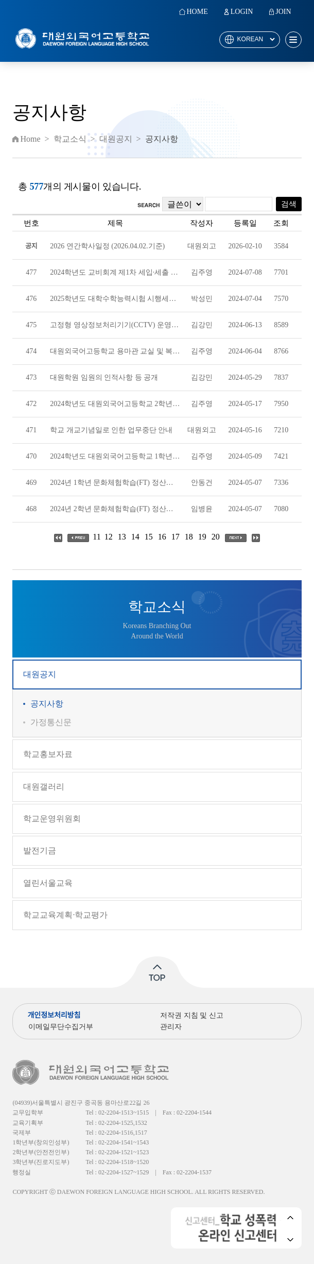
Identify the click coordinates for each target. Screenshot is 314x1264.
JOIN (283, 11)
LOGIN (242, 11)
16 (162, 536)
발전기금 (39, 850)
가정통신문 (51, 722)
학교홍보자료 (48, 754)
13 (122, 536)
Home (30, 139)
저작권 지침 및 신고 (191, 1015)
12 (108, 536)
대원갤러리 (43, 786)
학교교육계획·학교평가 (65, 915)
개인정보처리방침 (53, 1015)
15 (149, 536)
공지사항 (46, 703)
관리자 (171, 1027)
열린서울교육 (48, 883)
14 (135, 536)
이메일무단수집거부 (60, 1027)
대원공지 (39, 674)
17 (175, 536)
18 (189, 536)
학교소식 (70, 139)
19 (202, 536)
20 (216, 536)
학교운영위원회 (52, 818)
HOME (196, 11)
